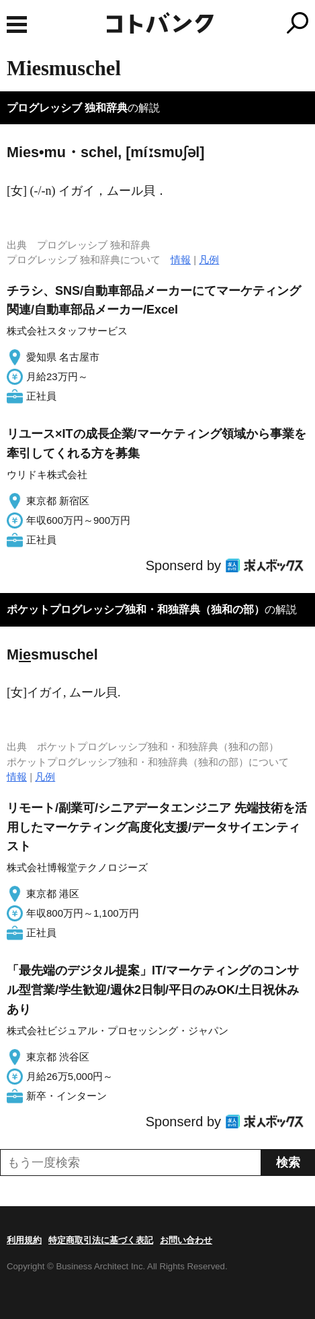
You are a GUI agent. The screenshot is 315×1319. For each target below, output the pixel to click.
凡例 (209, 259)
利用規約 (24, 1240)
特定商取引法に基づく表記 (100, 1240)
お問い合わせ (186, 1240)
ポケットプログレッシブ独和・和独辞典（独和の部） (136, 609)
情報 (181, 259)
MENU (17, 24)
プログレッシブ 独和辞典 (67, 107)
